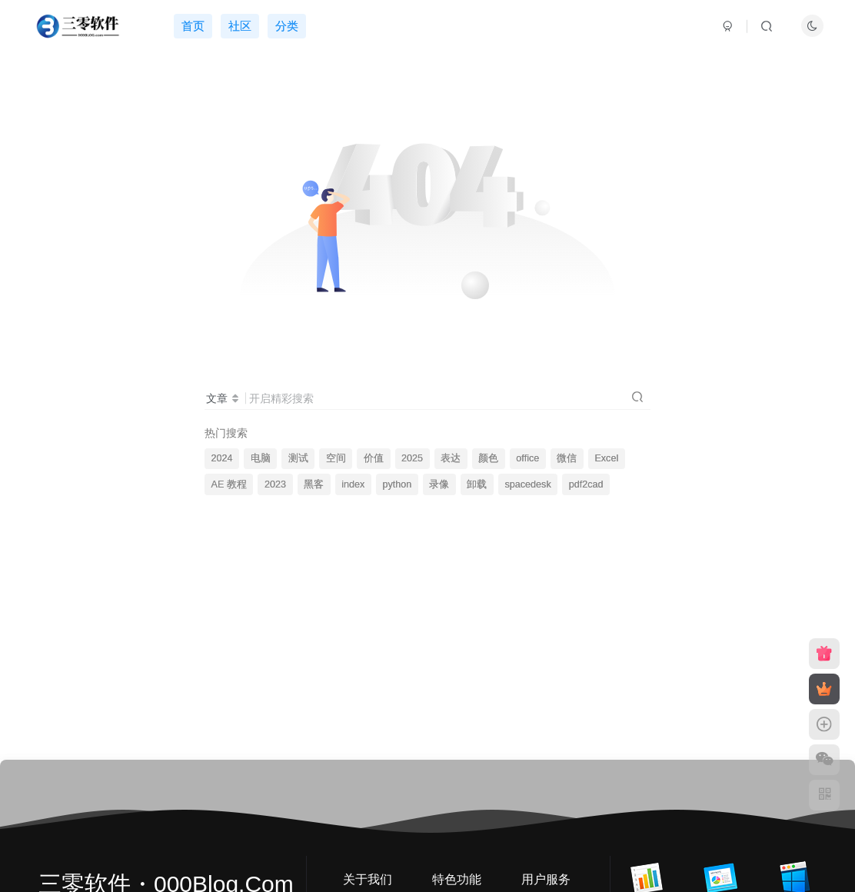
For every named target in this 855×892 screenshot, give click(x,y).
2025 (412, 458)
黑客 (314, 484)
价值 (374, 458)
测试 (298, 458)
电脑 (261, 458)
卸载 (477, 484)
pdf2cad (586, 484)
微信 (567, 458)
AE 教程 (229, 484)
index (352, 484)
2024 (222, 458)
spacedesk (527, 484)
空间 (336, 458)
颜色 (488, 458)
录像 (439, 484)
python (396, 484)
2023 (275, 484)
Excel (606, 458)
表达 (451, 458)
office (527, 458)
